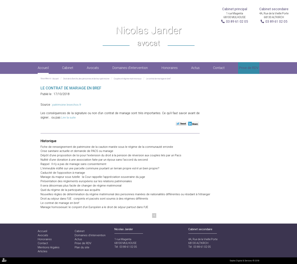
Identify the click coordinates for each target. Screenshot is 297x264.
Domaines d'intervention (130, 68)
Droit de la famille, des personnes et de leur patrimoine (86, 79)
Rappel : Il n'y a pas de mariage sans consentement (73, 164)
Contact (219, 68)
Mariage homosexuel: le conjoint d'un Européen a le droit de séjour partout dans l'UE (94, 207)
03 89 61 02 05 (237, 21)
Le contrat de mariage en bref (158, 79)
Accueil (43, 68)
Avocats (93, 68)
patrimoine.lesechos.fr (66, 104)
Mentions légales (48, 247)
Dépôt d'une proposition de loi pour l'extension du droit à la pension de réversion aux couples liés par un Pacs (111, 155)
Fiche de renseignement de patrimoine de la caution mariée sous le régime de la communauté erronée (107, 147)
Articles (42, 251)
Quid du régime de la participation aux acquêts (70, 190)
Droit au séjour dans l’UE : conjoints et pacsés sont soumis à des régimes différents (94, 198)
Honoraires (169, 68)
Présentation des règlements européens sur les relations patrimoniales (86, 181)
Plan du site (82, 247)
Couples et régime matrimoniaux (127, 79)
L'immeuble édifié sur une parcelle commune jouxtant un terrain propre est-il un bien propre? (100, 168)
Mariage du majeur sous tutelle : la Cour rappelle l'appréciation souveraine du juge (93, 177)
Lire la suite (68, 117)
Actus (195, 68)
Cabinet (67, 68)
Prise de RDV (248, 68)
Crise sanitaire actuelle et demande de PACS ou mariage (77, 151)
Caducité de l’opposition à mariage (63, 172)
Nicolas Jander (148, 37)
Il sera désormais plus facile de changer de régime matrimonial (81, 185)
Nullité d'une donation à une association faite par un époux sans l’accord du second (94, 159)
